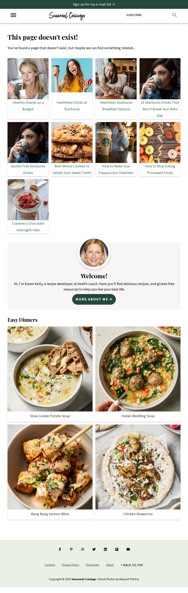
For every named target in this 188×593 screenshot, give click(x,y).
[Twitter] (94, 549)
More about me (91, 299)
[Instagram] (83, 549)
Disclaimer (92, 565)
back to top (133, 565)
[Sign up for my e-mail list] (94, 4)
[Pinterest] (71, 549)
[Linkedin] (105, 549)
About (110, 565)
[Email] (128, 549)
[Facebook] (60, 549)
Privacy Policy (70, 565)
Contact (50, 565)
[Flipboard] (117, 549)
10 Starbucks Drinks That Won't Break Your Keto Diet (160, 109)
